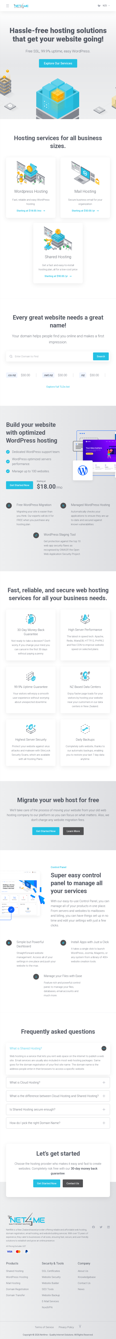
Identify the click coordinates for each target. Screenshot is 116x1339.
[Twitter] (101, 1227)
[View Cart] (99, 5)
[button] (58, 1059)
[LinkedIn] (108, 1227)
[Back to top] (80, 1326)
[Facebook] (93, 1227)
